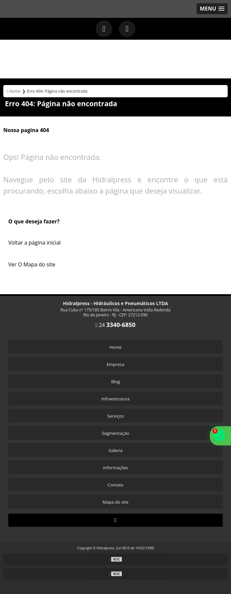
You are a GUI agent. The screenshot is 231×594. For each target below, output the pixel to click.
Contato (115, 485)
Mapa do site (115, 502)
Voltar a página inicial (34, 242)
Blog (115, 382)
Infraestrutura (115, 399)
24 (116, 325)
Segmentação (115, 433)
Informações (115, 468)
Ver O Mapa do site (31, 264)
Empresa (115, 364)
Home (116, 347)
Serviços (115, 416)
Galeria (115, 450)
